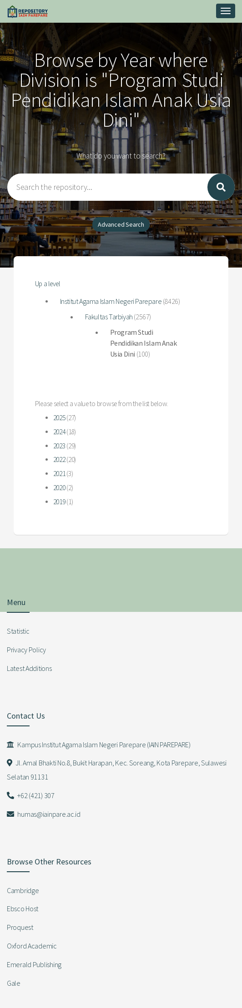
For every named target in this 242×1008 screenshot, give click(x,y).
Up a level (47, 283)
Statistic (18, 631)
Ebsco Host (22, 908)
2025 (59, 417)
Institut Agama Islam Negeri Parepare (111, 301)
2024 (59, 431)
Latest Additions (29, 668)
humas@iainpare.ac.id (44, 814)
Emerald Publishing (34, 964)
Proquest (20, 927)
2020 (59, 487)
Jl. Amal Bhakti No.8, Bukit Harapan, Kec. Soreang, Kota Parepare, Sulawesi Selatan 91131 (117, 769)
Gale (13, 983)
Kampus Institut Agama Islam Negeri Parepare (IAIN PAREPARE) (99, 744)
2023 (59, 446)
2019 (59, 501)
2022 (59, 459)
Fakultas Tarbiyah (109, 316)
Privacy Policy (26, 649)
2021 (59, 473)
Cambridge (23, 890)
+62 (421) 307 (31, 795)
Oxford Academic (32, 945)
